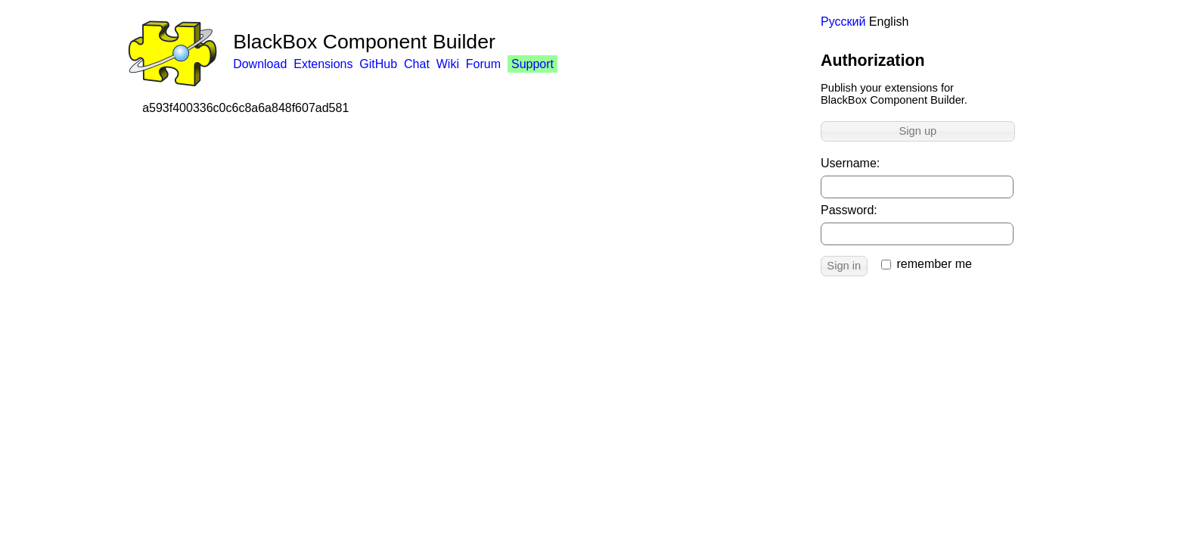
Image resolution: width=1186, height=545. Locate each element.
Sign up (918, 131)
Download (260, 64)
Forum (483, 64)
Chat (417, 64)
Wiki (447, 64)
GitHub (378, 64)
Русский (843, 21)
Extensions (322, 64)
